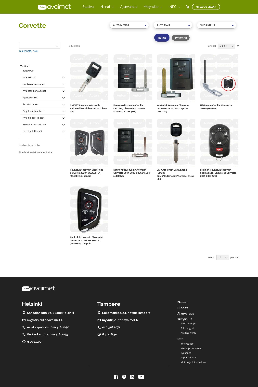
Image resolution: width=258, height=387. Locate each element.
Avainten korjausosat (34, 90)
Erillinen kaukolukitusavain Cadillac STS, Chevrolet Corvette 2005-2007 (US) (218, 172)
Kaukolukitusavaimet (34, 84)
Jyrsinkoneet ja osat (33, 117)
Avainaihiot (29, 77)
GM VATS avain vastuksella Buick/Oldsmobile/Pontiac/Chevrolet (88, 108)
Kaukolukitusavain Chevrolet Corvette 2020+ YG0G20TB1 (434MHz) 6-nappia (86, 172)
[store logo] (54, 7)
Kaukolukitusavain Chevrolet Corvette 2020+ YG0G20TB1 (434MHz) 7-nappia (86, 240)
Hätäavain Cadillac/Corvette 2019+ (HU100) (216, 107)
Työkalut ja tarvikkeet (34, 124)
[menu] (131, 7)
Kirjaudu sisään (206, 6)
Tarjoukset (28, 70)
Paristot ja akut (31, 104)
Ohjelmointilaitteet (33, 111)
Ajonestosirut (30, 97)
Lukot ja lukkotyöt (32, 131)
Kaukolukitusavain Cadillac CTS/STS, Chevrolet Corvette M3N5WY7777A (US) (129, 108)
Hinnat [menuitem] (105, 7)
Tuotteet (24, 66)
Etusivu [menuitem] (88, 7)
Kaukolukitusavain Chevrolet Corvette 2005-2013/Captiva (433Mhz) (173, 108)
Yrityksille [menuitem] (151, 7)
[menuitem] (112, 7)
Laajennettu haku (28, 50)
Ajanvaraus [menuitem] (128, 7)
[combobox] (129, 25)
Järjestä (212, 45)
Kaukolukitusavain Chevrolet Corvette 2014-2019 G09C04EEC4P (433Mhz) (132, 172)
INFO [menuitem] (172, 7)
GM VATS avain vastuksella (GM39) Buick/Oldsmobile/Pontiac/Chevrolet (175, 174)
